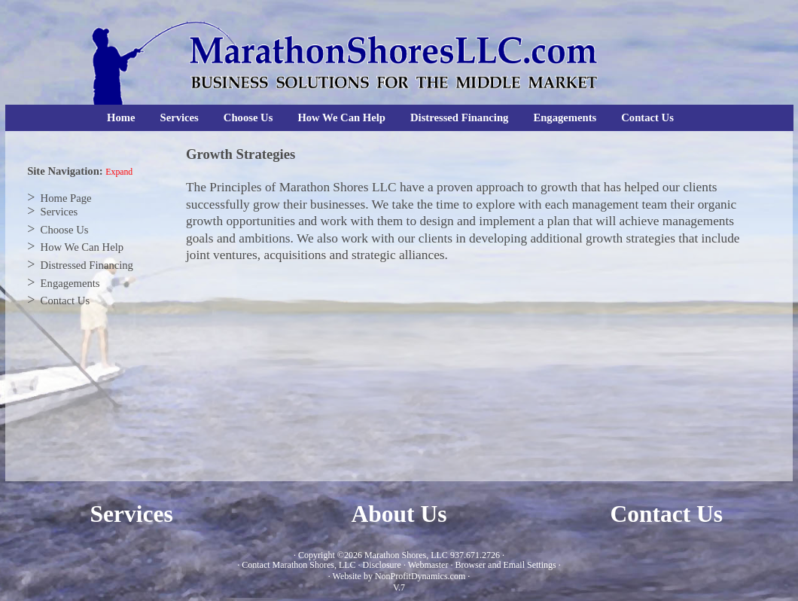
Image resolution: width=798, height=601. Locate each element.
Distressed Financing (459, 117)
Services (179, 117)
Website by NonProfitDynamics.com (399, 576)
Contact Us (647, 117)
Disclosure (382, 565)
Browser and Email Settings (505, 565)
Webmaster (428, 565)
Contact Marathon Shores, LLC (298, 565)
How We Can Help (341, 117)
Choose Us (248, 117)
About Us (399, 514)
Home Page (66, 198)
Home (121, 117)
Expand (118, 172)
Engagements (564, 117)
